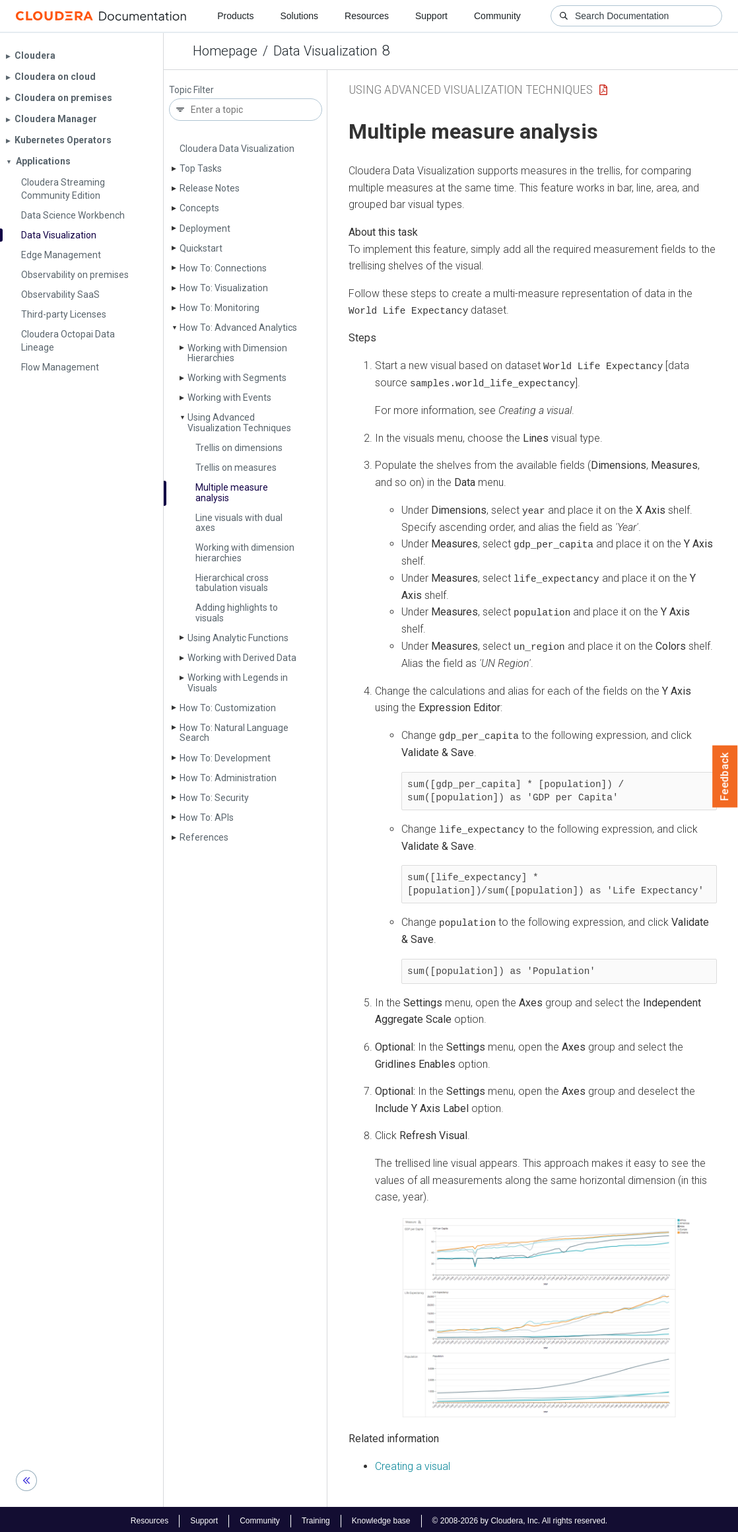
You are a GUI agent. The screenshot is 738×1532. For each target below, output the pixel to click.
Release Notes (210, 188)
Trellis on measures (236, 467)
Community (497, 16)
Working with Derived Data (241, 657)
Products (235, 16)
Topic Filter (191, 90)
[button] (545, 1315)
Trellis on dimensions (239, 447)
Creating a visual (412, 1463)
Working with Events (229, 397)
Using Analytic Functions (237, 638)
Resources (367, 16)
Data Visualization (325, 51)
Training (316, 1517)
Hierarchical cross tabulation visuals (232, 583)
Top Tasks (201, 168)
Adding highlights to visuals (236, 612)
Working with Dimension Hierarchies (237, 353)
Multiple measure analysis (231, 492)
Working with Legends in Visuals (237, 682)
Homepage (225, 51)
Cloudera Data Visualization (237, 148)
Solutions (299, 16)
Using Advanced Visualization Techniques (239, 422)
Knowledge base (381, 1517)
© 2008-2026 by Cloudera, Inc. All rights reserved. (520, 1517)
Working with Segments (236, 377)
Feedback (725, 776)
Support (431, 16)
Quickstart (201, 248)
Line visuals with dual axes (239, 522)
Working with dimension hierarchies (244, 552)
